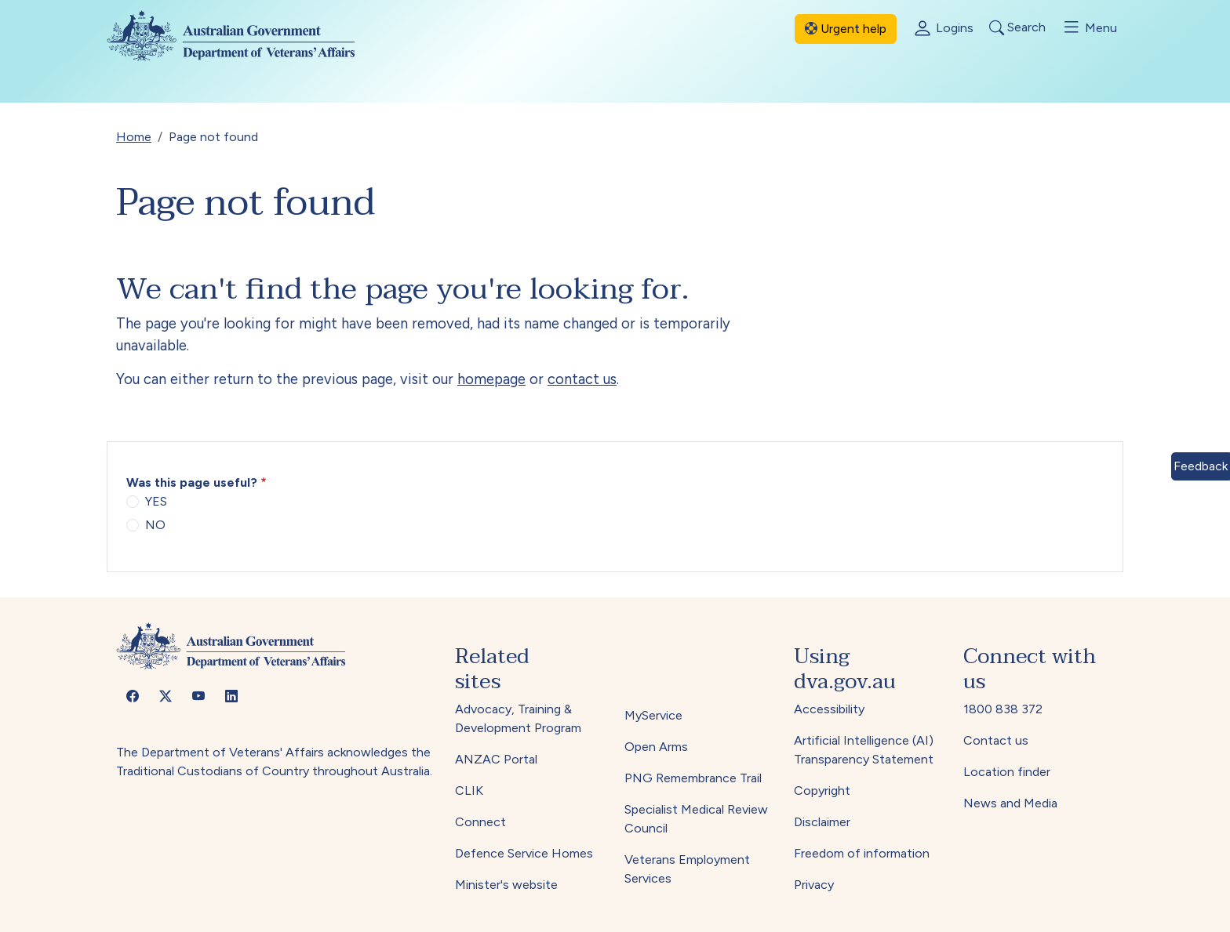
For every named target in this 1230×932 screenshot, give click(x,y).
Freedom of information (862, 853)
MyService (653, 715)
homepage (491, 379)
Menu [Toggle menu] (1089, 27)
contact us (582, 379)
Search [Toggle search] (1017, 28)
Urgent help (845, 28)
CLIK (469, 790)
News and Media (1010, 803)
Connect (480, 821)
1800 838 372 (1003, 709)
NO (155, 524)
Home (133, 136)
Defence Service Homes (524, 853)
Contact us (995, 740)
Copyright (822, 790)
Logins (942, 29)
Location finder (1006, 771)
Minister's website (506, 884)
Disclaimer (822, 821)
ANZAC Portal (496, 759)
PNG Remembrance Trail (693, 778)
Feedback (1201, 466)
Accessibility (829, 709)
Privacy (814, 884)
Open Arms (656, 746)
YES (156, 501)
